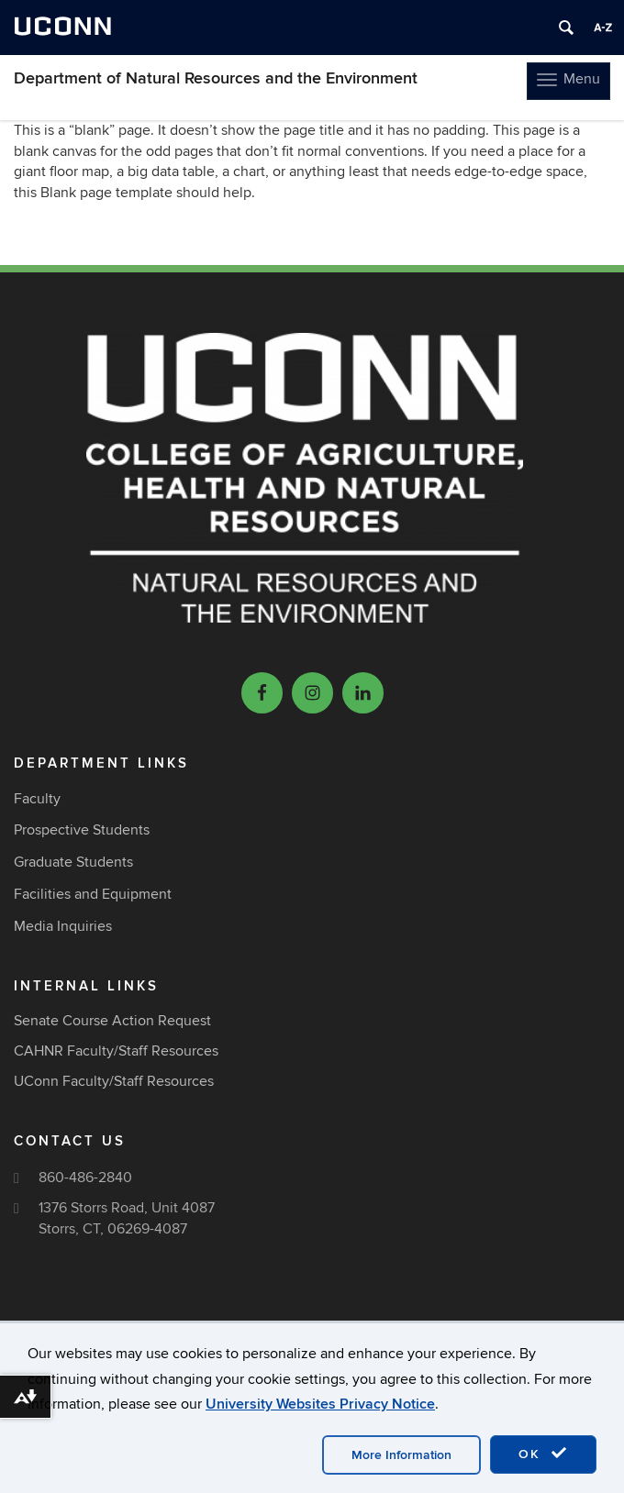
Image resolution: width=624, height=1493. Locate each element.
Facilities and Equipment (93, 894)
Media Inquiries (63, 926)
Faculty (37, 799)
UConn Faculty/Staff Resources (114, 1081)
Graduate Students (73, 862)
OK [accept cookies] (543, 1453)
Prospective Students (82, 830)
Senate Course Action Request (112, 1021)
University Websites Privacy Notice (320, 1404)
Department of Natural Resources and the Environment (216, 78)
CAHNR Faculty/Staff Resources (116, 1051)
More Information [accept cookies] (401, 1455)
